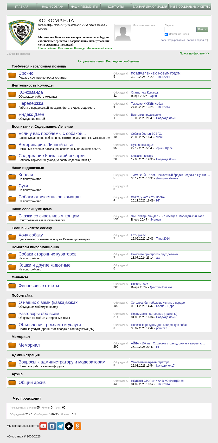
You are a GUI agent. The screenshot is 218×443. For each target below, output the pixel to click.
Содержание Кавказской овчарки (52, 155)
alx (158, 257)
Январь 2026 (139, 284)
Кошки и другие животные (45, 265)
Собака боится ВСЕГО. (146, 133)
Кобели (26, 174)
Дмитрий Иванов (167, 178)
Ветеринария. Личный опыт (46, 144)
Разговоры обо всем (39, 313)
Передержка (31, 103)
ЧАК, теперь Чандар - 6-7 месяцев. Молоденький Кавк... (168, 216)
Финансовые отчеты (39, 285)
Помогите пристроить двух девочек (154, 254)
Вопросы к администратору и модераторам (62, 362)
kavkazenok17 (165, 365)
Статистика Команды (145, 92)
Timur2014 (163, 77)
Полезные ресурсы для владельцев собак (159, 325)
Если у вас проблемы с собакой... (52, 133)
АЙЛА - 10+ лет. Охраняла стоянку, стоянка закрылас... (168, 343)
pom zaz (161, 328)
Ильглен (155, 219)
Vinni (159, 137)
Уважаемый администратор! (150, 362)
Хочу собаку (31, 235)
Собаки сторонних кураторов (48, 254)
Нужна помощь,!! (142, 145)
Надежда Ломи (166, 118)
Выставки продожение (146, 114)
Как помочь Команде (71, 48)
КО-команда (31, 92)
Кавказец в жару (142, 156)
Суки (23, 185)
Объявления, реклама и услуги (50, 324)
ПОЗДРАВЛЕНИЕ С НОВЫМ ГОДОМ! (156, 73)
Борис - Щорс (163, 148)
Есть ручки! (138, 235)
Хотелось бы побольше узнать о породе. (158, 302)
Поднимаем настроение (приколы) (154, 313)
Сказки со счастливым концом (49, 216)
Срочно (26, 73)
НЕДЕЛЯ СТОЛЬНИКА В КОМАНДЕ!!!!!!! (158, 381)
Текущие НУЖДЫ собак (147, 103)
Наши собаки (47, 48)
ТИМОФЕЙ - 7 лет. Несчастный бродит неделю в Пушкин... (170, 175)
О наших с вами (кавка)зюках (48, 302)
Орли (153, 96)
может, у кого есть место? (148, 197)
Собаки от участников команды (50, 197)
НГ (158, 200)
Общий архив (32, 382)
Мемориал (29, 345)
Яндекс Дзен (31, 114)
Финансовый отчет (99, 48)
